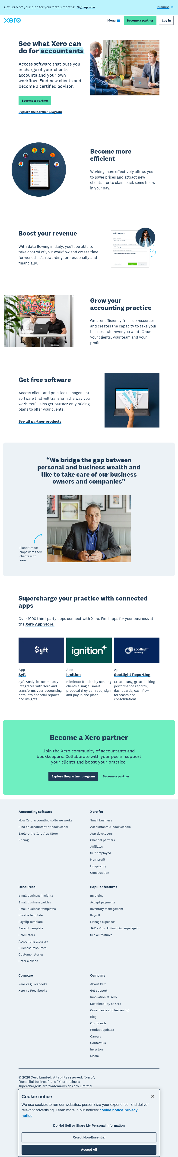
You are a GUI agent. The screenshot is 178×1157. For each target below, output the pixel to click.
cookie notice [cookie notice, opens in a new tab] (111, 1110)
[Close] (153, 1096)
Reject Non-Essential (89, 1137)
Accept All (89, 1149)
